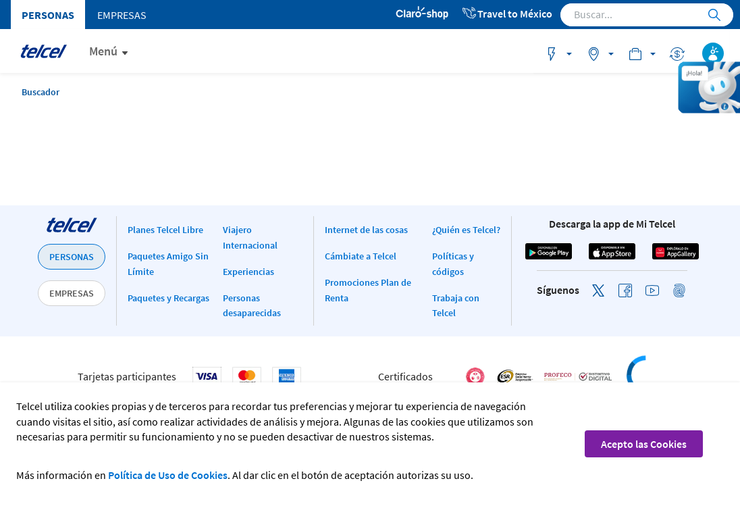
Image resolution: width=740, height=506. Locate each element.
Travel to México (506, 13)
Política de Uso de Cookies (168, 475)
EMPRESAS (71, 293)
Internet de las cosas (366, 230)
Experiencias (248, 271)
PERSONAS (71, 257)
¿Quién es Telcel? (466, 230)
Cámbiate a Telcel (360, 256)
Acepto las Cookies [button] (644, 444)
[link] (673, 377)
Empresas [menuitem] (122, 15)
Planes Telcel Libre (165, 230)
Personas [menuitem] (48, 15)
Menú (103, 51)
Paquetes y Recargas (168, 298)
